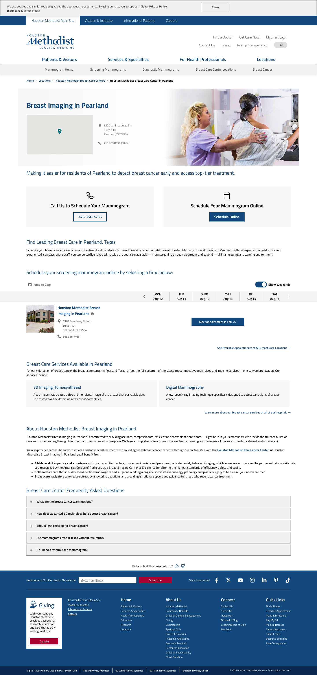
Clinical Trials (273, 634)
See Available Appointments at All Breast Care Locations (252, 348)
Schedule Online (227, 217)
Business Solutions (276, 639)
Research (126, 625)
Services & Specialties (128, 59)
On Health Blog (229, 620)
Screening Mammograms (108, 69)
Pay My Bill (272, 620)
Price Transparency (276, 643)
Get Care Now (249, 37)
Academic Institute (98, 20)
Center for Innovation (177, 648)
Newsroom (227, 615)
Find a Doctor (223, 37)
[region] (158, 8)
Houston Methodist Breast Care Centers (80, 80)
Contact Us (227, 606)
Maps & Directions (276, 615)
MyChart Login (276, 37)
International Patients (139, 20)
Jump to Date (39, 284)
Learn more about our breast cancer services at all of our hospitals (246, 412)
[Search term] (281, 45)
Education (126, 620)
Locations (266, 59)
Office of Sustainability (178, 652)
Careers (171, 20)
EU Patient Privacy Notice (162, 670)
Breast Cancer (262, 69)
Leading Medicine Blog (233, 625)
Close (215, 7)
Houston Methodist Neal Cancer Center (243, 450)
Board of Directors (176, 634)
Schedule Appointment (278, 611)
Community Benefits (177, 611)
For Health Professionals (203, 59)
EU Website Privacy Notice (129, 670)
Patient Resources (276, 629)
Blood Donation (174, 657)
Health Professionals (132, 615)
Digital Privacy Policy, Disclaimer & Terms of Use (51, 670)
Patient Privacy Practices (96, 670)
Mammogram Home (59, 69)
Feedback (226, 629)
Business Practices (176, 643)
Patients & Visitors (59, 59)
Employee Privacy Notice (195, 670)
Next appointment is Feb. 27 (218, 321)
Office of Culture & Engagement (183, 615)
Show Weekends (279, 284)
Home (30, 80)
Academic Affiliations (177, 639)
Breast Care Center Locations (216, 69)
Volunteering (173, 625)
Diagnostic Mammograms (160, 69)
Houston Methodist (176, 606)
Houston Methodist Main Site (52, 20)
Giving (169, 620)
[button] (59, 131)
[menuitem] (53, 20)
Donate (44, 641)
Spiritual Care (173, 629)
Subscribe (155, 580)
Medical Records (275, 625)
